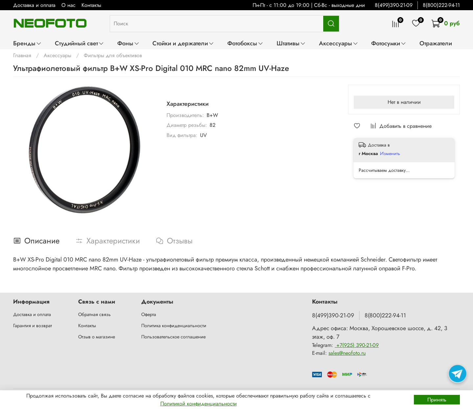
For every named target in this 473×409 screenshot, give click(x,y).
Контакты (91, 5)
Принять (436, 399)
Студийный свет (79, 43)
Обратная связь (94, 314)
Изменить (390, 153)
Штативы (291, 43)
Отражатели (435, 43)
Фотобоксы (245, 43)
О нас (68, 5)
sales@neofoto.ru (347, 353)
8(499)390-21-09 (394, 5)
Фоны (128, 43)
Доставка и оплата (34, 5)
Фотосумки (388, 43)
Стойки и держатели (183, 43)
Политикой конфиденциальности (198, 403)
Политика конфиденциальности (173, 325)
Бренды (27, 43)
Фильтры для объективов (113, 55)
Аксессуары (338, 43)
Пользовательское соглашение (173, 336)
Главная (22, 55)
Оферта (148, 314)
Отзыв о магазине (96, 336)
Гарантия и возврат (32, 325)
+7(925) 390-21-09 (357, 345)
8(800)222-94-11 (441, 5)
